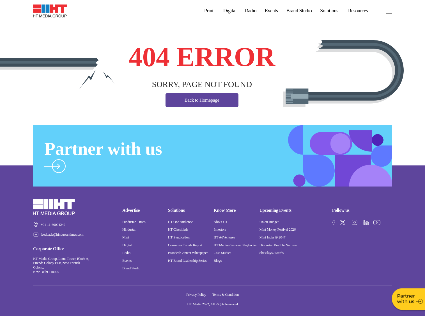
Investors (220, 229)
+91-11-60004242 (49, 225)
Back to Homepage (202, 100)
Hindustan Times (134, 222)
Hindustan (129, 229)
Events (271, 10)
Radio (250, 10)
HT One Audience (180, 222)
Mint (125, 237)
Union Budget (269, 222)
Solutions (329, 10)
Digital (229, 10)
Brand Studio (299, 10)
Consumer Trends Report (185, 245)
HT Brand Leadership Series (187, 260)
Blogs (218, 260)
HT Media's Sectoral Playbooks (235, 245)
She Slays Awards (271, 253)
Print (208, 10)
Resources (358, 10)
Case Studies (222, 253)
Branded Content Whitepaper (188, 253)
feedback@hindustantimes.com (58, 234)
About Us (220, 222)
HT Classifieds (178, 229)
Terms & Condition (225, 294)
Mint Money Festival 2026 (277, 229)
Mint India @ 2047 (272, 237)
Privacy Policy (196, 294)
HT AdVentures (224, 237)
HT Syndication (179, 237)
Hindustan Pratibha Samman (278, 245)
